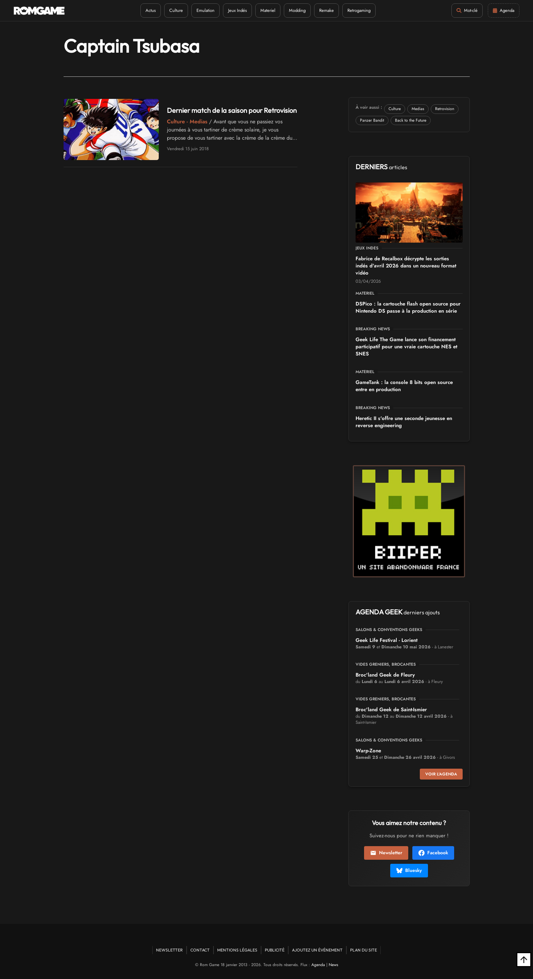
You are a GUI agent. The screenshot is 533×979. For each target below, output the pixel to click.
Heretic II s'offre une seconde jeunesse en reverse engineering (404, 422)
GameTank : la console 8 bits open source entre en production (404, 386)
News (333, 965)
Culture (176, 10)
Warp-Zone (368, 750)
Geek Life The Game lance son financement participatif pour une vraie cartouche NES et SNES (406, 346)
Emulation (205, 10)
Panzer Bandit (372, 120)
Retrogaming (359, 10)
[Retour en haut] (523, 959)
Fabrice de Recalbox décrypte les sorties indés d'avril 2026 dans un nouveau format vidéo (406, 266)
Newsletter (386, 852)
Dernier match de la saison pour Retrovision (232, 110)
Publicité (275, 949)
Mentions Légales (237, 949)
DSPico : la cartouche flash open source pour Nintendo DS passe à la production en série (408, 307)
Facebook (433, 852)
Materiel (267, 10)
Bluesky (409, 870)
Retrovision (444, 109)
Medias (418, 109)
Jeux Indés (237, 10)
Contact (200, 949)
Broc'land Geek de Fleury (385, 675)
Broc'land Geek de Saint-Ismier (391, 709)
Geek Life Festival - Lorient (386, 640)
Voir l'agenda (441, 774)
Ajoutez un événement (317, 949)
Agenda (318, 965)
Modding (297, 10)
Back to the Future (410, 120)
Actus (150, 10)
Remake (326, 10)
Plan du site (363, 949)
